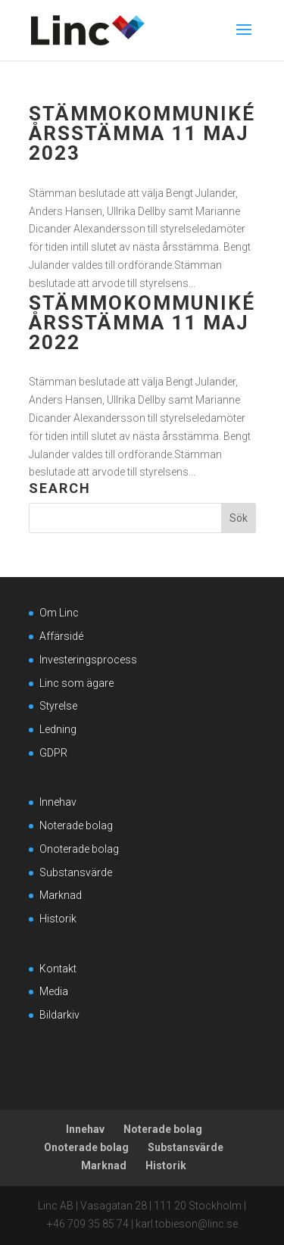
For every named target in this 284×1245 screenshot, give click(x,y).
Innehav (57, 802)
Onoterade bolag (79, 849)
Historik (57, 919)
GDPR (53, 753)
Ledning (57, 729)
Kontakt (57, 969)
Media (53, 991)
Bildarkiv (59, 1015)
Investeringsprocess (88, 660)
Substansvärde (75, 872)
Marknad (60, 895)
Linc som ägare (76, 683)
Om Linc (59, 613)
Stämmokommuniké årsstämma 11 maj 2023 (142, 133)
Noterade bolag (76, 825)
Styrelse (58, 706)
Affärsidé (61, 636)
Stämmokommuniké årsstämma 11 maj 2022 (142, 323)
